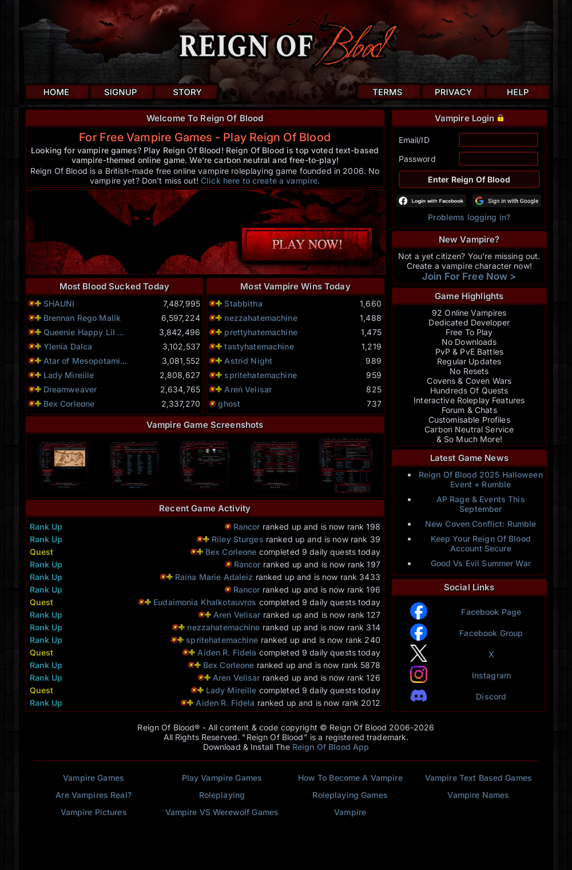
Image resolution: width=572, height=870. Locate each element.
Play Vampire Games (222, 777)
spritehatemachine (260, 375)
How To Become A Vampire (350, 777)
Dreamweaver (70, 389)
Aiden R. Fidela (226, 652)
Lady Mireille (68, 375)
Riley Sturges (238, 539)
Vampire (350, 812)
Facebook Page (491, 612)
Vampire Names (478, 795)
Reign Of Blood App (331, 747)
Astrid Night (248, 361)
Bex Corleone (69, 403)
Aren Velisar (248, 389)
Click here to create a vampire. (260, 180)
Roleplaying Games (349, 795)
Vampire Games (93, 777)
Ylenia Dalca (68, 346)
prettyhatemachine (260, 332)
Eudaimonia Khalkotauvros (206, 602)
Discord (491, 696)
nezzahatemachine (260, 318)
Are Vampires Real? (93, 795)
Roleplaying (222, 795)
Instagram (491, 675)
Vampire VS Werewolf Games (222, 812)
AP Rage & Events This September (480, 504)
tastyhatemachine (258, 346)
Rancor (246, 526)
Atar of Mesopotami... (85, 361)
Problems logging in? (469, 217)
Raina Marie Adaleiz (215, 577)
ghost (229, 403)
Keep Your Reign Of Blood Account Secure (481, 543)
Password (417, 159)
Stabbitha (243, 303)
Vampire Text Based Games (478, 777)
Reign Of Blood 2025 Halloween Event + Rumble (481, 479)
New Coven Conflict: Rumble (481, 524)
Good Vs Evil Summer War (481, 563)
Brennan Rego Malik (82, 318)
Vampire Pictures (94, 812)
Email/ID (414, 140)
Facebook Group (491, 633)
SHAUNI (59, 303)
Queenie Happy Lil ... (84, 332)
